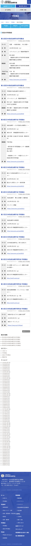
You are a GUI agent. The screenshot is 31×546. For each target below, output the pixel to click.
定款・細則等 (6, 519)
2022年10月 (5, 378)
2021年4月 (5, 386)
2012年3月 (5, 440)
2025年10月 (5, 362)
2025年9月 (5, 364)
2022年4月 (5, 379)
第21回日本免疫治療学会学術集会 (11, 341)
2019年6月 (5, 398)
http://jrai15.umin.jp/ (13, 278)
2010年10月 (5, 448)
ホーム (2, 495)
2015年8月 (5, 418)
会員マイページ (8, 6)
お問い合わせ (23, 6)
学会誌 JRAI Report (7, 535)
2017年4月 (5, 413)
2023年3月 (5, 376)
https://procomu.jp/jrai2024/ (15, 114)
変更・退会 (23, 10)
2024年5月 (5, 369)
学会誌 (2, 532)
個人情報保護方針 (20, 536)
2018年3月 (5, 407)
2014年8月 (5, 427)
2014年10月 (5, 426)
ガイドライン (20, 501)
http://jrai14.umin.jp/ (13, 303)
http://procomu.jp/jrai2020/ (15, 231)
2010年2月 (5, 451)
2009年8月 (5, 454)
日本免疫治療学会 (9, 2)
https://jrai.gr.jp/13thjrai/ (15, 325)
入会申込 (8, 10)
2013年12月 (5, 434)
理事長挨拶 (5, 507)
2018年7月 (5, 406)
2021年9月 (5, 382)
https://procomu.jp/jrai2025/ (18, 79)
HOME (2, 22)
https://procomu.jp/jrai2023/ (15, 161)
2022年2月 (5, 381)
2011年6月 (5, 443)
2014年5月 (5, 431)
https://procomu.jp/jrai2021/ (15, 208)
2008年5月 (5, 462)
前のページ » (26, 331)
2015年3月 (5, 421)
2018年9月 (5, 404)
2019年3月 (5, 401)
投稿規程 (5, 538)
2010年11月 (5, 446)
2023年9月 (5, 373)
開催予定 (4, 357)
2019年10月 (5, 395)
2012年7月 (5, 438)
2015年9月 (5, 417)
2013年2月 (5, 435)
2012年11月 (5, 437)
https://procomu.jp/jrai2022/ (15, 186)
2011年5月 (5, 445)
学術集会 (20, 41)
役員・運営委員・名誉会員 (9, 513)
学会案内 (3, 504)
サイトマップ (19, 529)
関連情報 (18, 495)
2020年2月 (5, 392)
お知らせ (7, 22)
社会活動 (19, 510)
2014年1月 (5, 432)
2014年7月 (5, 429)
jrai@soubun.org (24, 485)
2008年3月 (5, 463)
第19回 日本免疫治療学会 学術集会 (11, 345)
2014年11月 (5, 424)
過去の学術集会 (26, 41)
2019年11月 (5, 393)
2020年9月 (5, 387)
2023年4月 (5, 375)
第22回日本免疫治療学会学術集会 (11, 339)
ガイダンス (20, 504)
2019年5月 (5, 400)
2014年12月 (5, 423)
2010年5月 (5, 449)
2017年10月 (5, 409)
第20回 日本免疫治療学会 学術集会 (11, 343)
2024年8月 (5, 367)
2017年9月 (5, 410)
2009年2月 (5, 458)
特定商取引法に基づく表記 (22, 532)
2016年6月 (5, 415)
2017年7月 (5, 412)
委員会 (4, 516)
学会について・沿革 (7, 510)
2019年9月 (5, 396)
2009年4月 (5, 457)
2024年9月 (5, 365)
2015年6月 (5, 420)
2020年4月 (5, 390)
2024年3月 (5, 370)
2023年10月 (5, 372)
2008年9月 (5, 460)
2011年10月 (5, 441)
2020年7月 (5, 389)
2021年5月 (5, 384)
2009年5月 (5, 455)
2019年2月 (5, 403)
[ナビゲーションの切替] (29, 2)
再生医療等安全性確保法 (23, 507)
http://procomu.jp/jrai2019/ (15, 253)
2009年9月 (5, 452)
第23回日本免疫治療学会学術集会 (11, 337)
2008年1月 (5, 465)
